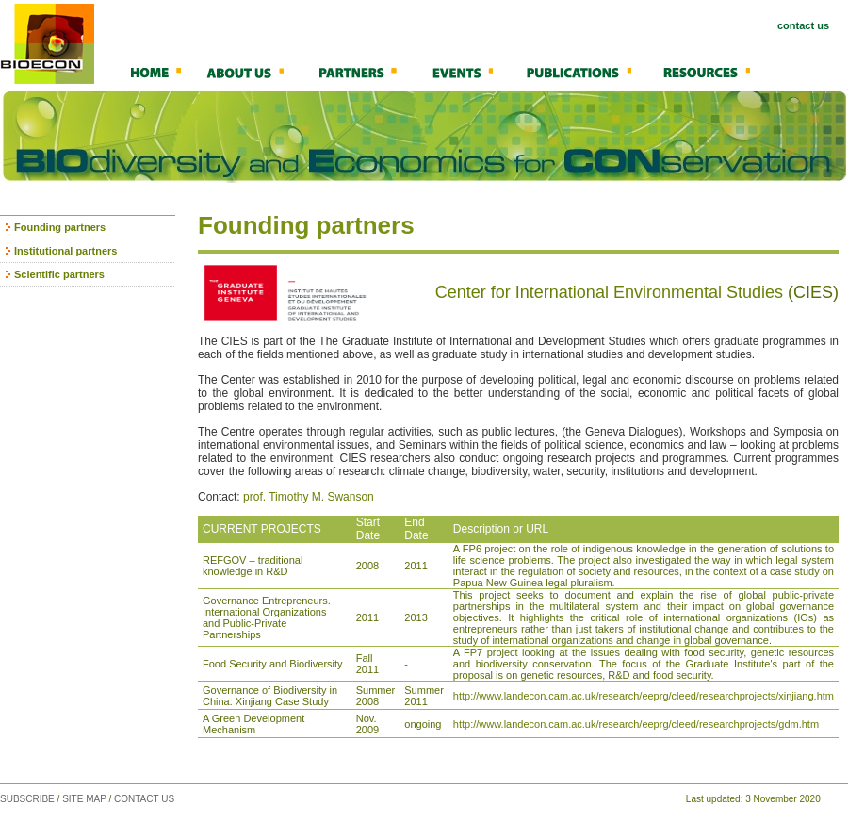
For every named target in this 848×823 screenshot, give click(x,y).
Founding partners (60, 227)
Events (476, 72)
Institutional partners (65, 250)
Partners (372, 72)
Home (165, 72)
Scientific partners (59, 274)
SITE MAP (84, 799)
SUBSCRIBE (27, 799)
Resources (716, 72)
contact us (803, 25)
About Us (259, 72)
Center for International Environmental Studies (609, 292)
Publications (591, 72)
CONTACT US (144, 799)
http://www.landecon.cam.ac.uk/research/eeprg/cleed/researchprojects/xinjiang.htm (643, 695)
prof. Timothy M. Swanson (308, 496)
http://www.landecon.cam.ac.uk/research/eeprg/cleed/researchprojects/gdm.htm (636, 724)
